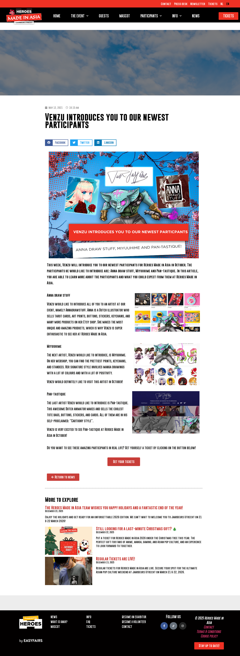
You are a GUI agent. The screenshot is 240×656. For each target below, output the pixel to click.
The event (79, 16)
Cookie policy (209, 636)
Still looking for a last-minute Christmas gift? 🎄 (136, 528)
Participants (151, 16)
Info (177, 16)
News (196, 16)
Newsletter (197, 3)
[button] (56, 142)
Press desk (180, 3)
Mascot (124, 16)
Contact (166, 3)
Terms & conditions (208, 632)
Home (56, 16)
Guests (104, 16)
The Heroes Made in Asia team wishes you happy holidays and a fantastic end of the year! (114, 508)
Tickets (213, 3)
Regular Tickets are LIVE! (115, 559)
